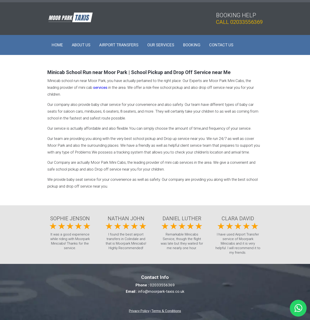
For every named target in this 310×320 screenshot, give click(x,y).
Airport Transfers (118, 44)
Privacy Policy (139, 311)
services (100, 87)
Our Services (160, 44)
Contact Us (221, 44)
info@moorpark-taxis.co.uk (161, 291)
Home (57, 44)
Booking (191, 44)
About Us (81, 44)
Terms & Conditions (166, 311)
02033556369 (246, 22)
